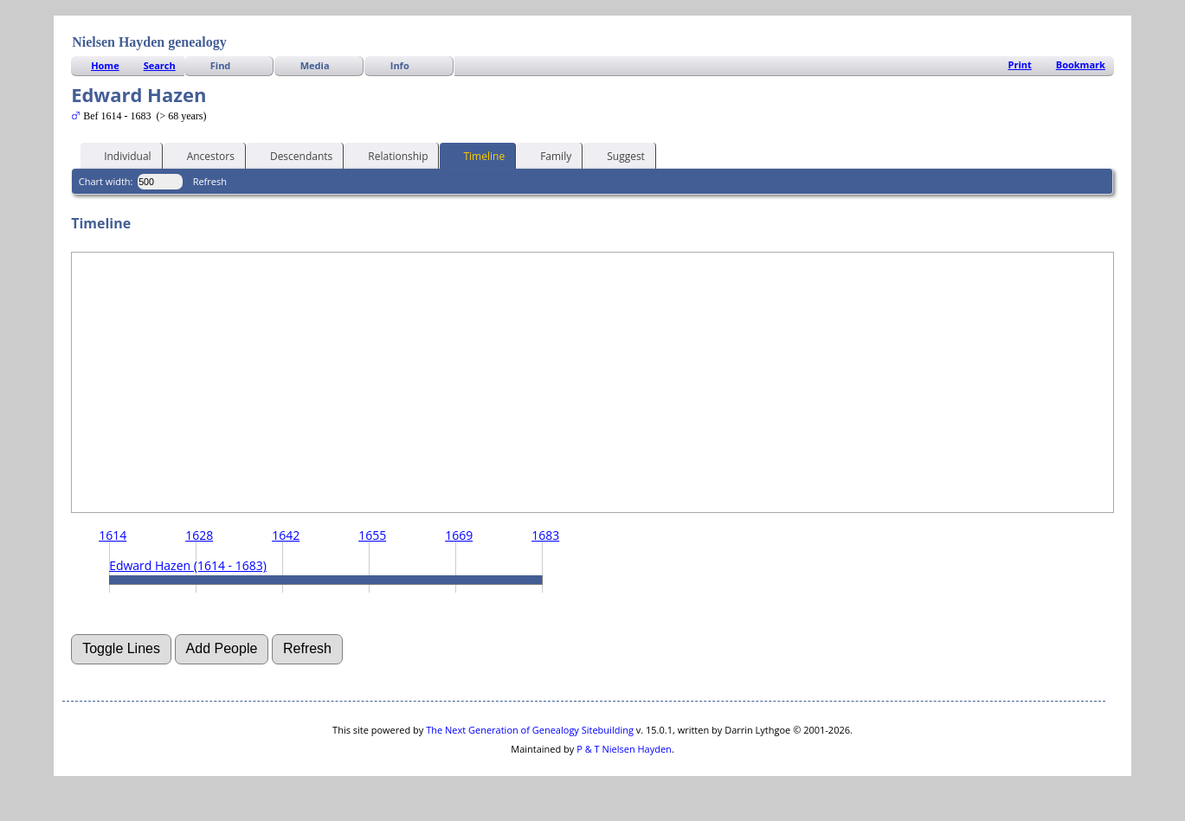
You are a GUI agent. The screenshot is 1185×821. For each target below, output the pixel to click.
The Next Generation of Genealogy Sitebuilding (530, 729)
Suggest (618, 155)
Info (399, 65)
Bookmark (1080, 64)
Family (548, 155)
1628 (199, 535)
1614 (112, 535)
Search (160, 65)
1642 (285, 535)
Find (220, 65)
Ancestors (203, 155)
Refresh (210, 181)
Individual (119, 155)
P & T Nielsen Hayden (624, 748)
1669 (459, 535)
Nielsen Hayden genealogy (149, 42)
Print (1020, 64)
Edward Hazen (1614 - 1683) (188, 565)
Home (105, 65)
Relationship (390, 155)
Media (315, 65)
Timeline (476, 155)
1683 (545, 535)
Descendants (293, 155)
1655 (372, 535)
